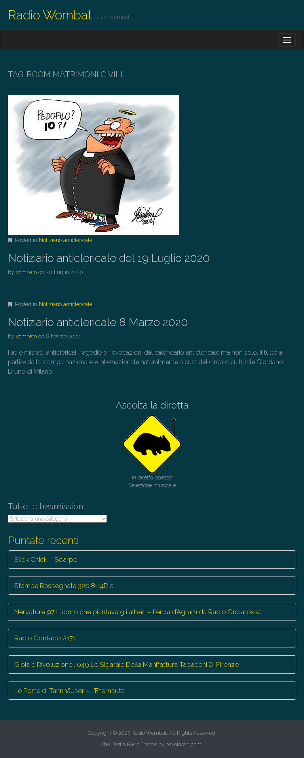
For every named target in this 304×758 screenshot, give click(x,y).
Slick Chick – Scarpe (45, 559)
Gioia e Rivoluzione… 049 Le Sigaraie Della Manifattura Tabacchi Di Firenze (126, 664)
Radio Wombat (50, 15)
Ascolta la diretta (152, 405)
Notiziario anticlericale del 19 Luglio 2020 (109, 258)
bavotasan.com (183, 744)
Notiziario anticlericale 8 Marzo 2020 (98, 322)
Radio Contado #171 (44, 638)
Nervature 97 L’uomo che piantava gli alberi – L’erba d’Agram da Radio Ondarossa (138, 612)
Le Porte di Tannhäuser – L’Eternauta (69, 691)
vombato (26, 272)
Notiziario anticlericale (65, 240)
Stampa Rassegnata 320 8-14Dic (64, 586)
